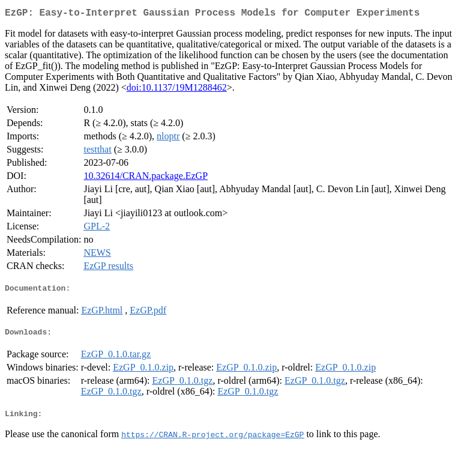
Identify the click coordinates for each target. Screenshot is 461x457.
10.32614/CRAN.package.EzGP (145, 178)
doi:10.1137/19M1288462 (177, 90)
